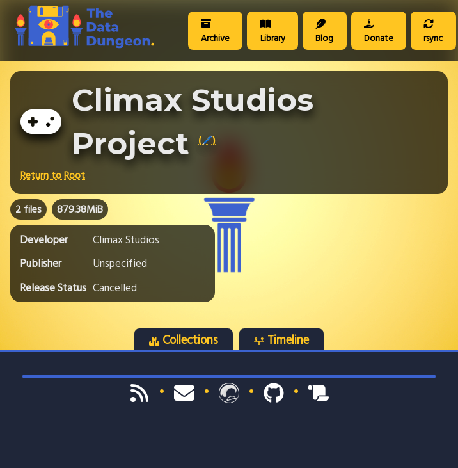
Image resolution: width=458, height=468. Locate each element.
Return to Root (52, 175)
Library (272, 32)
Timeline (281, 340)
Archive (215, 32)
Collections (183, 340)
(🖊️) (207, 140)
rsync (433, 32)
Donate (378, 32)
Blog (324, 32)
